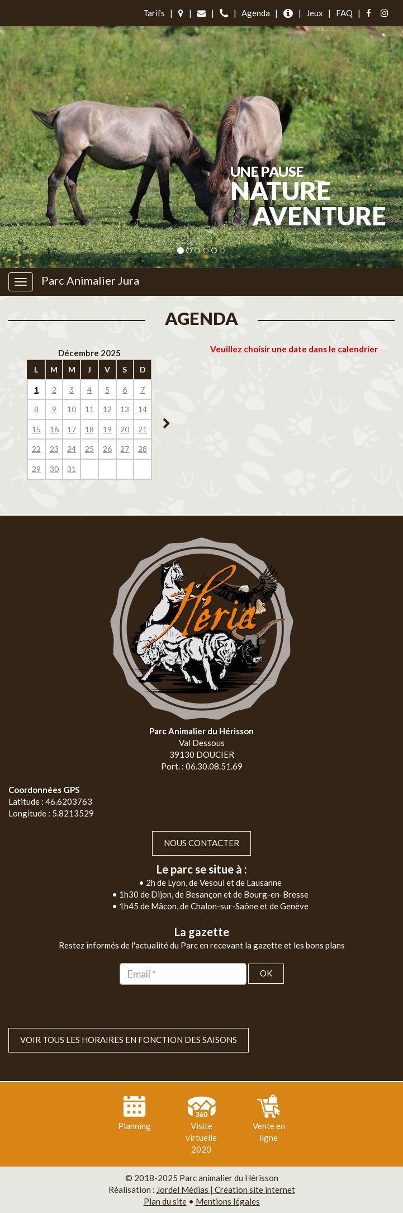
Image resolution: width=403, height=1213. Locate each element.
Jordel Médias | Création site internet (226, 1189)
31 (71, 469)
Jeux (314, 13)
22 (36, 449)
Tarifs (154, 13)
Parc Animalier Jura (90, 280)
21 (142, 429)
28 (142, 449)
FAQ (344, 13)
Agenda (255, 13)
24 (71, 449)
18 (89, 429)
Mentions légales (228, 1201)
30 (54, 469)
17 (71, 429)
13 (124, 409)
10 (71, 409)
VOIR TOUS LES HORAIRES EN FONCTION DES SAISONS (128, 1040)
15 (36, 429)
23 (54, 449)
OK (266, 973)
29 (36, 469)
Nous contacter (201, 843)
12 (107, 409)
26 (107, 449)
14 (142, 409)
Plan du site (165, 1201)
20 (124, 429)
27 (124, 449)
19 (107, 429)
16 (54, 429)
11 (89, 409)
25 (89, 449)
